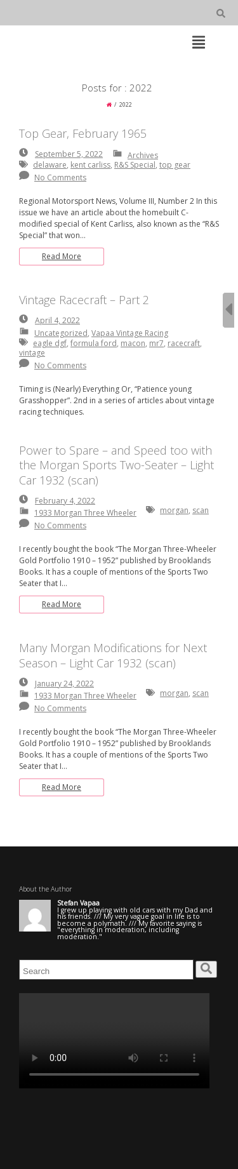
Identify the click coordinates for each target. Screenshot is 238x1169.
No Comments (60, 177)
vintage (32, 352)
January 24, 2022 (64, 683)
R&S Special (134, 164)
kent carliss (90, 164)
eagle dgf (50, 343)
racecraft (184, 343)
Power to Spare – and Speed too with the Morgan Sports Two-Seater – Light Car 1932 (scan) (116, 465)
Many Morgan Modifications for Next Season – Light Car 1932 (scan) (113, 655)
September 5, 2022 (69, 154)
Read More (61, 256)
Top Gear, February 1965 (83, 133)
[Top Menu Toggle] (198, 43)
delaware (50, 164)
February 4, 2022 (65, 500)
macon (133, 343)
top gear (174, 164)
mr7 (156, 343)
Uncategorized (61, 333)
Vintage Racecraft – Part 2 (84, 299)
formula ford (93, 343)
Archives (143, 155)
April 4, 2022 (57, 320)
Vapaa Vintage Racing (129, 333)
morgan (174, 510)
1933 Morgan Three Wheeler (85, 512)
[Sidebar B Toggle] (228, 310)
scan (200, 510)
